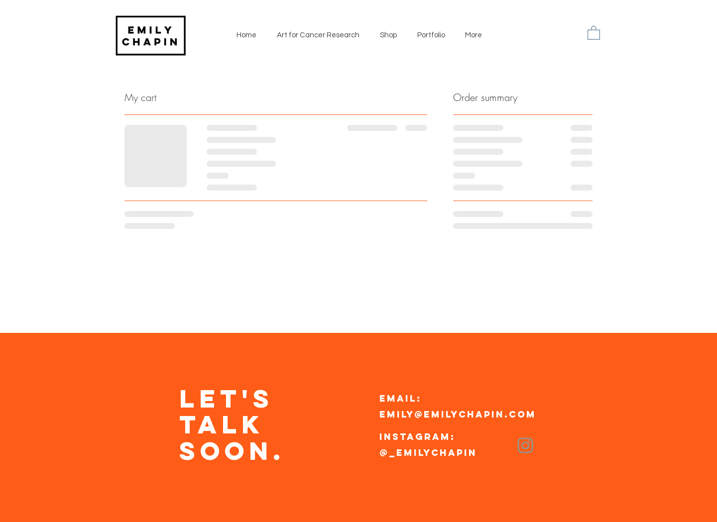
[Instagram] (525, 445)
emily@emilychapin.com (457, 414)
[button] (594, 32)
